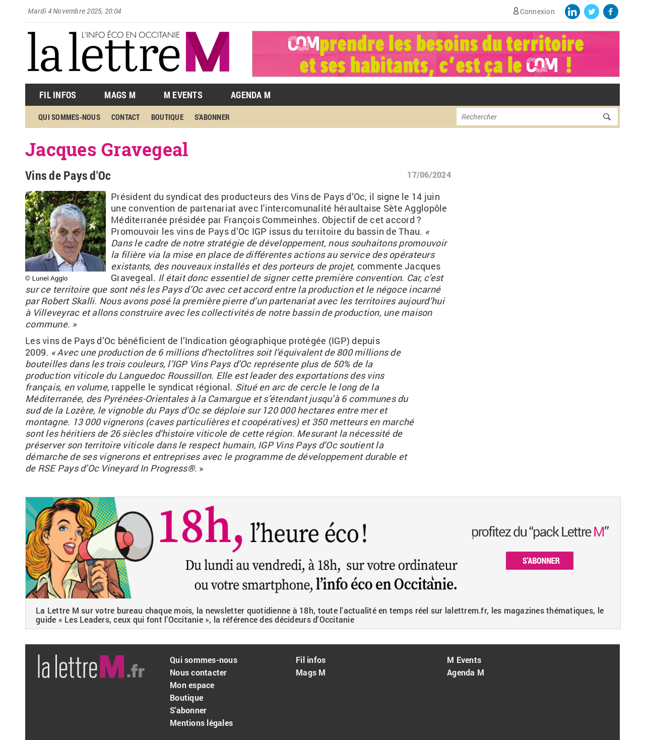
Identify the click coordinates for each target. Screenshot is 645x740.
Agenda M (251, 95)
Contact (125, 117)
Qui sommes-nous (69, 117)
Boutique (167, 117)
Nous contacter (198, 672)
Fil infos (311, 659)
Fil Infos (57, 95)
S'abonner (212, 117)
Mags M (120, 95)
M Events (183, 95)
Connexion (537, 11)
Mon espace (192, 685)
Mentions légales (201, 722)
